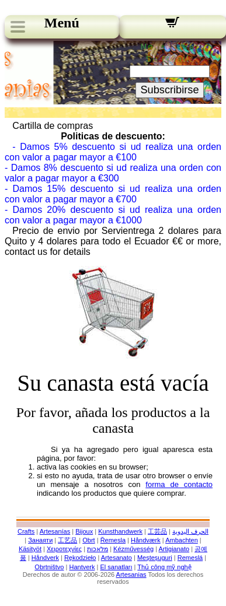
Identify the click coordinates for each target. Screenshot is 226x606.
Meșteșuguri (154, 557)
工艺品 (67, 540)
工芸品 (157, 531)
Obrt (88, 540)
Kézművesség (133, 548)
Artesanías (55, 531)
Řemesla (113, 540)
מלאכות (97, 548)
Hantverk (82, 566)
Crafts (26, 531)
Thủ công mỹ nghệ (164, 566)
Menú (61, 22)
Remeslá (190, 557)
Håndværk (146, 540)
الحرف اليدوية (190, 531)
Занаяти (40, 540)
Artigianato (174, 548)
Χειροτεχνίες (64, 548)
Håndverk (45, 557)
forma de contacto (179, 484)
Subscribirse (169, 90)
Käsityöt (30, 548)
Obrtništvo (49, 566)
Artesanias (131, 574)
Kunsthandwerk (120, 531)
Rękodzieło (80, 557)
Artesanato (116, 557)
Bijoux (84, 531)
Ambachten (181, 540)
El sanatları (116, 566)
